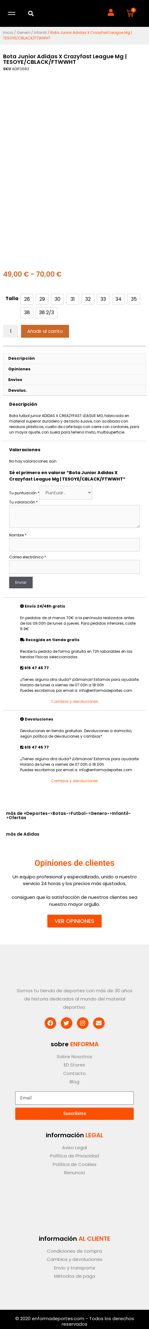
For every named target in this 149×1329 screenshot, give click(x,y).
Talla (11, 298)
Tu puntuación (24, 493)
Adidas (31, 834)
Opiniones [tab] (19, 369)
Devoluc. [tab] (17, 390)
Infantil (40, 32)
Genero (23, 32)
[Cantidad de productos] (10, 331)
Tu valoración (23, 502)
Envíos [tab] (15, 380)
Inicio (8, 32)
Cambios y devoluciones (74, 701)
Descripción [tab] (21, 358)
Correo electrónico (27, 557)
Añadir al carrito (45, 331)
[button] (31, 14)
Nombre (18, 535)
